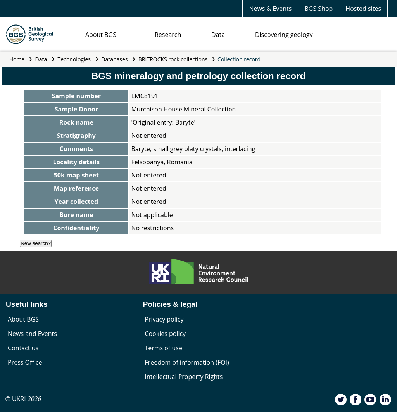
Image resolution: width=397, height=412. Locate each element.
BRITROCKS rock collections (172, 59)
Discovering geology (283, 34)
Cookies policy (165, 333)
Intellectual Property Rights (184, 376)
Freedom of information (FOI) (187, 362)
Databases (114, 59)
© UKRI (23, 399)
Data (218, 34)
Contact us (23, 348)
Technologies (74, 59)
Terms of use (163, 348)
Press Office (25, 362)
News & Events (270, 8)
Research (168, 34)
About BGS (100, 34)
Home (17, 59)
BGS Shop (318, 8)
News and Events (32, 333)
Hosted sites (363, 8)
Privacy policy (164, 319)
